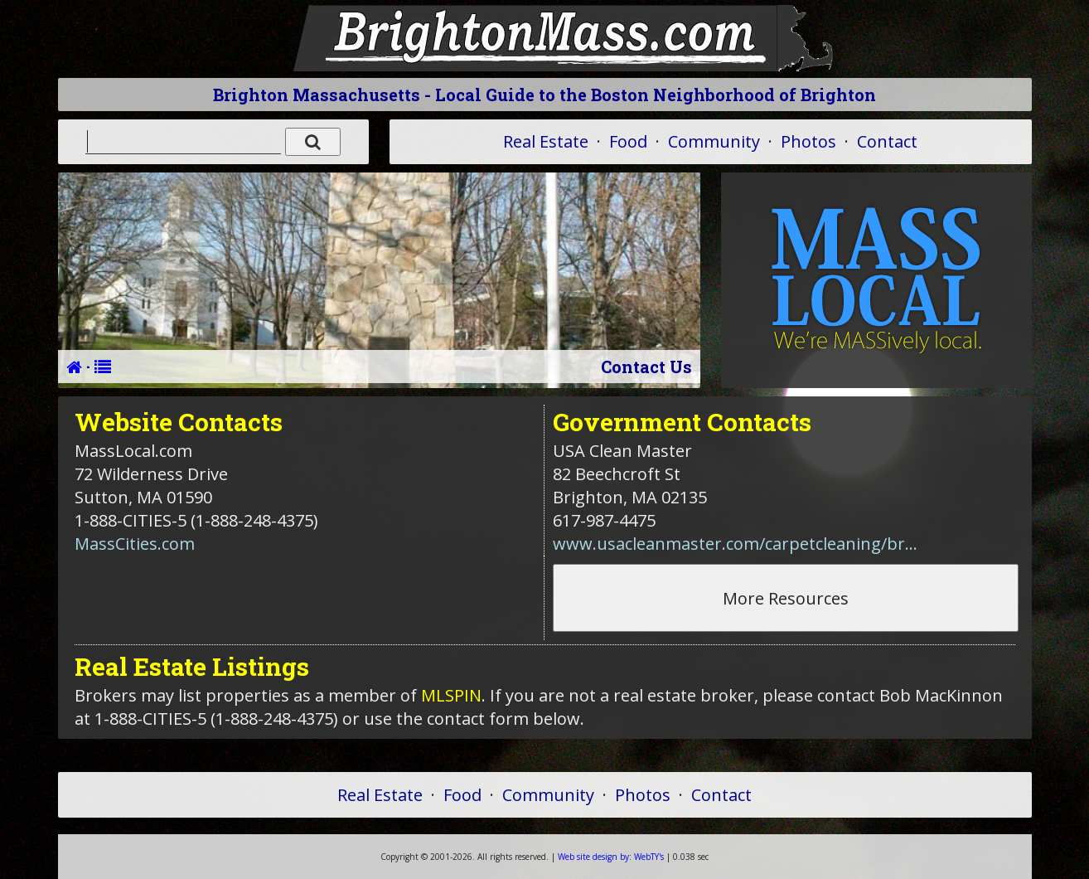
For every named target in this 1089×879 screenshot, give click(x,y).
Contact (887, 141)
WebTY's (611, 856)
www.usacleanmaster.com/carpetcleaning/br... (735, 543)
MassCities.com (135, 543)
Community (714, 141)
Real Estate (545, 141)
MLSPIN (451, 695)
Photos (808, 141)
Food (628, 141)
